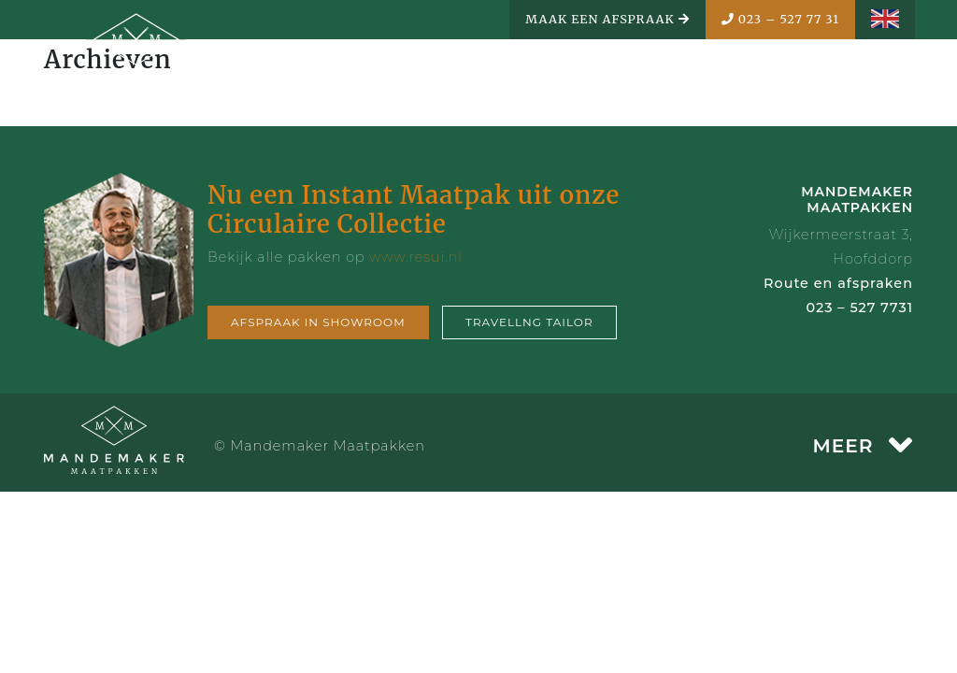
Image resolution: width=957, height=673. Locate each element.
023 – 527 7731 (859, 307)
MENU (864, 81)
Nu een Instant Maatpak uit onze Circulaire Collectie (413, 209)
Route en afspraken (838, 283)
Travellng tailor (529, 322)
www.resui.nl (416, 257)
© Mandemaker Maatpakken (319, 445)
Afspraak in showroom (318, 322)
